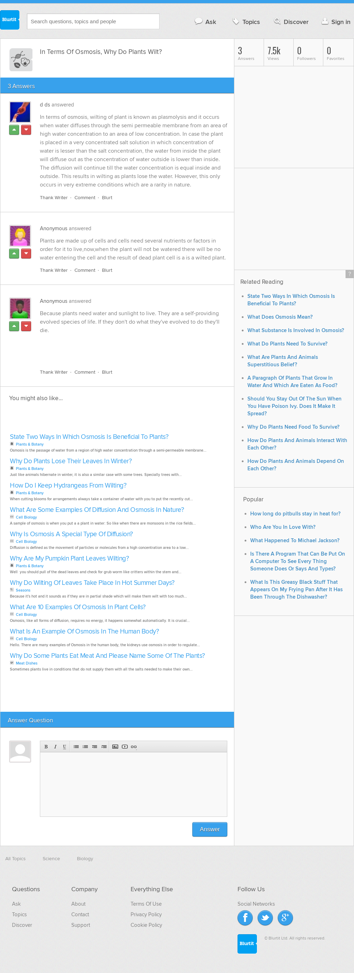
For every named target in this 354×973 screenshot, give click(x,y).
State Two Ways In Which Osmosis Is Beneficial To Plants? (89, 437)
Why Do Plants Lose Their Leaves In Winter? (71, 461)
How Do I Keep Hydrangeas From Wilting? (68, 486)
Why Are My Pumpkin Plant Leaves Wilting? (69, 559)
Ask (205, 22)
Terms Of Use (146, 904)
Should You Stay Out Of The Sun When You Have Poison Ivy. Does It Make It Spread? (294, 406)
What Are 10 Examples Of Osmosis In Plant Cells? (78, 607)
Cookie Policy (146, 925)
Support (80, 925)
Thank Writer (54, 198)
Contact (80, 914)
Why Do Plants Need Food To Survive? (293, 427)
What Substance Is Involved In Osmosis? (295, 330)
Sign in (335, 22)
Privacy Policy (146, 914)
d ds (45, 105)
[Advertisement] (121, 347)
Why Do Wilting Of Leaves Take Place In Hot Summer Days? (92, 583)
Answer (210, 829)
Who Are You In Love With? (283, 527)
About (78, 904)
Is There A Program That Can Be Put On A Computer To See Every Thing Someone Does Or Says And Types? (297, 561)
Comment (84, 198)
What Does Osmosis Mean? (280, 317)
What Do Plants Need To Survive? (287, 344)
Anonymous (53, 228)
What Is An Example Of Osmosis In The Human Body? (84, 632)
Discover (290, 22)
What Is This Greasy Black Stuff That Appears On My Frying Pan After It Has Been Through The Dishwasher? (296, 589)
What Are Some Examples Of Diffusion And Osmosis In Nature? (97, 510)
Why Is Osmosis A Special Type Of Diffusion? (71, 534)
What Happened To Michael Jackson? (295, 540)
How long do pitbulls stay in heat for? (295, 513)
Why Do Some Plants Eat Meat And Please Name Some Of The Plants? (107, 656)
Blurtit (10, 20)
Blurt (107, 198)
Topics (245, 22)
